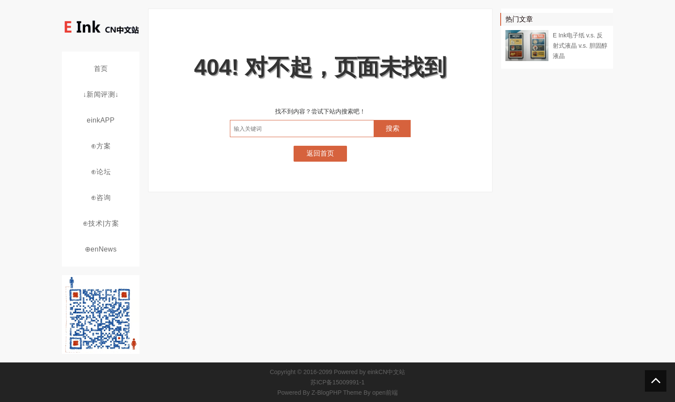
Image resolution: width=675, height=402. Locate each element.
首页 (101, 68)
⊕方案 (101, 146)
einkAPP (101, 120)
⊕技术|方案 (101, 223)
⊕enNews (101, 249)
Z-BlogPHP (327, 392)
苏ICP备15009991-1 (337, 382)
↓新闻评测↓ (101, 94)
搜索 (392, 128)
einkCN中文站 (386, 371)
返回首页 (320, 153)
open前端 (385, 392)
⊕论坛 (101, 171)
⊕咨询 (101, 197)
